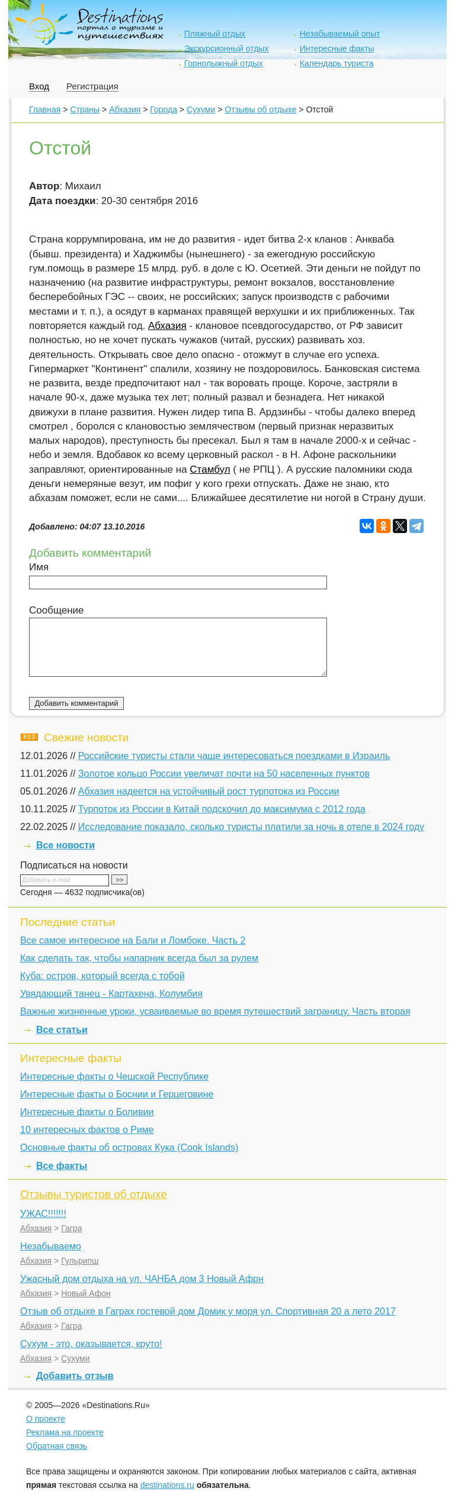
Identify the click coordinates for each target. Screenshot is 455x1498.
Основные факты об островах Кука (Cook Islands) (129, 1147)
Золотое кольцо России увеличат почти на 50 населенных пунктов (224, 774)
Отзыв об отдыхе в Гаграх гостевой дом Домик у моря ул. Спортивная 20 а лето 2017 (208, 1311)
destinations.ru (167, 1485)
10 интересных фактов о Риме (87, 1130)
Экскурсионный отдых (226, 48)
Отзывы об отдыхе (260, 109)
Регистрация (92, 86)
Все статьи (62, 1030)
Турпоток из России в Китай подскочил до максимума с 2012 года (222, 809)
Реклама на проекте (65, 1432)
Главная (44, 109)
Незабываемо (50, 1246)
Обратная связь (56, 1446)
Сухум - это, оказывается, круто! (91, 1344)
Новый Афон (86, 1293)
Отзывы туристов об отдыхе (93, 1194)
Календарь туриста (337, 63)
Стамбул (210, 469)
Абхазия (124, 109)
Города (163, 109)
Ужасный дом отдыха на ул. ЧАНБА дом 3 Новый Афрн (142, 1279)
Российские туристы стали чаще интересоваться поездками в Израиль (234, 756)
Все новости (65, 845)
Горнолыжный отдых (223, 63)
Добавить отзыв (75, 1376)
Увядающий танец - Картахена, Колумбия (111, 994)
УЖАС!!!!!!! (43, 1214)
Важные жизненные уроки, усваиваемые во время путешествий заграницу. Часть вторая (215, 1011)
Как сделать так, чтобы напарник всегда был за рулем (139, 958)
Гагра (71, 1228)
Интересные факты (337, 48)
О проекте (45, 1418)
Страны (85, 109)
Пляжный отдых (214, 33)
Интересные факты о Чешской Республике (114, 1076)
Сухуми (201, 109)
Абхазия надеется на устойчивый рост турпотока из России (208, 791)
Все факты (61, 1166)
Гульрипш (79, 1260)
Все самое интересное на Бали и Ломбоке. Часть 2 (132, 940)
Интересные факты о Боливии (86, 1112)
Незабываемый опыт (340, 33)
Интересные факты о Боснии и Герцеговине (116, 1094)
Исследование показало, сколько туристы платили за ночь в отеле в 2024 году (251, 827)
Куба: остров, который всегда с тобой (102, 976)
